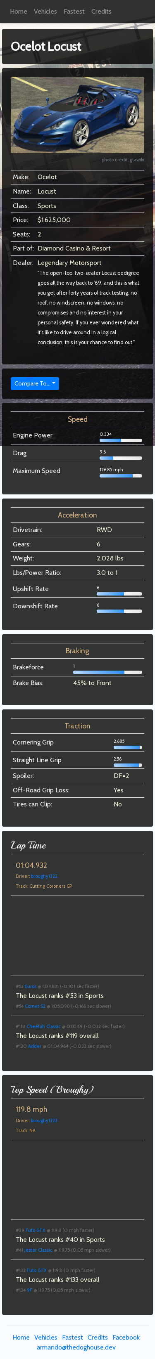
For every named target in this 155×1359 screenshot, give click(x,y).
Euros (30, 986)
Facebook (126, 1337)
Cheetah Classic (43, 1026)
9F (29, 1290)
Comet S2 (35, 1006)
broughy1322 (44, 876)
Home (18, 11)
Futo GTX (35, 1230)
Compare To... (32, 383)
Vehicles (45, 11)
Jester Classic (38, 1250)
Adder (34, 1046)
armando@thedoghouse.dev (76, 1347)
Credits (101, 11)
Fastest (74, 11)
